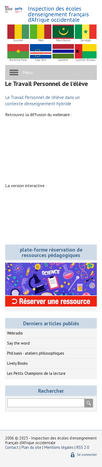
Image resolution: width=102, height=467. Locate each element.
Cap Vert (40, 59)
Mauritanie (63, 40)
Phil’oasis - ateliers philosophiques (35, 353)
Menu (28, 72)
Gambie (63, 59)
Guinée (18, 40)
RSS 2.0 (82, 447)
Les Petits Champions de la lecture (36, 373)
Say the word (18, 343)
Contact (11, 447)
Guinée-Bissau (85, 59)
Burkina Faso (18, 59)
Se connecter (87, 454)
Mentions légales (58, 447)
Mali (41, 40)
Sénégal (85, 40)
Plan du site (31, 447)
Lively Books (17, 363)
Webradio (15, 333)
